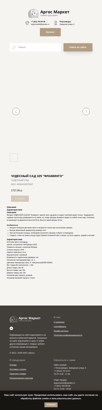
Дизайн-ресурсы (61, 331)
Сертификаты (60, 326)
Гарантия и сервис (18, 374)
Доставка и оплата (18, 369)
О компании (59, 322)
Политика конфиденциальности (68, 335)
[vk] (11, 328)
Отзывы (13, 365)
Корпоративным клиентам (21, 378)
